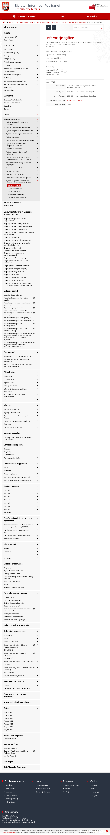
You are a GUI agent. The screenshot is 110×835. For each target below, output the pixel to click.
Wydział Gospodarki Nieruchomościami (19, 131)
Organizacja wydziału (15, 189)
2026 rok (7, 490)
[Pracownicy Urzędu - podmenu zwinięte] (37, 473)
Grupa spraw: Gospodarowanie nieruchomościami (14, 254)
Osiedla (6, 685)
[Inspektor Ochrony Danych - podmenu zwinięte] (37, 174)
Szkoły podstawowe (11, 642)
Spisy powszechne (12, 433)
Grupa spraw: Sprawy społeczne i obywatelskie (15, 220)
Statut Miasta (8, 40)
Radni (6, 468)
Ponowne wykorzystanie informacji (15, 695)
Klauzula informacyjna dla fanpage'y (16, 318)
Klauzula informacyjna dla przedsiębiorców (13, 325)
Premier (94, 792)
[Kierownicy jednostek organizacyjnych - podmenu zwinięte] (37, 477)
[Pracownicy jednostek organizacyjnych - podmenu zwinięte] (37, 480)
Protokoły (7, 78)
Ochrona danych (11, 291)
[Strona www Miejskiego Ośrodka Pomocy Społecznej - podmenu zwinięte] (37, 645)
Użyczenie (7, 558)
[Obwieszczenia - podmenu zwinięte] (37, 379)
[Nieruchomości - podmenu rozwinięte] (37, 544)
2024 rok (7, 497)
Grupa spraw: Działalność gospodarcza (17, 240)
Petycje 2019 (8, 727)
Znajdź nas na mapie (71, 785)
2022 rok (7, 503)
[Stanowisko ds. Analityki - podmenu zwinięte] (37, 167)
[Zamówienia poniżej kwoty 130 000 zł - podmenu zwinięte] (37, 535)
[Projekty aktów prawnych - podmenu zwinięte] (37, 62)
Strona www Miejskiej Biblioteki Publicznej (15, 654)
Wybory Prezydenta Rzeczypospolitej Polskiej (17, 417)
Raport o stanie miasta (12, 458)
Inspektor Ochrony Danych (15, 174)
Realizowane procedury (16, 194)
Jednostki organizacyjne (15, 631)
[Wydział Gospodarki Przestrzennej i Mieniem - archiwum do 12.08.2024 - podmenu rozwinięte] (37, 180)
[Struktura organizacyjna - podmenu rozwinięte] (37, 119)
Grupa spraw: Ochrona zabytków (15, 277)
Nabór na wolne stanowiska (16, 625)
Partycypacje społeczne (12, 614)
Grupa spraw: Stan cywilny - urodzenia (17, 223)
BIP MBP (7, 658)
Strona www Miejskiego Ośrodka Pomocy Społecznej (15, 646)
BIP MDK (7, 664)
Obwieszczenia (9, 379)
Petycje (7, 708)
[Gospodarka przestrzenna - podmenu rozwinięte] (37, 593)
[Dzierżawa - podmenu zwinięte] (37, 551)
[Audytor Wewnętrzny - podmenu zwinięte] (37, 171)
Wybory (7, 405)
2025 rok (7, 493)
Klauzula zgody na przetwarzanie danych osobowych (18, 304)
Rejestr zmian (10, 788)
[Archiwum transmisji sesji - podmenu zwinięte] (37, 74)
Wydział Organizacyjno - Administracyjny (20, 140)
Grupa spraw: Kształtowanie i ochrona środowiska (17, 262)
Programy (7, 452)
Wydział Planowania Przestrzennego (18, 127)
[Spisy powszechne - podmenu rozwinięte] (37, 433)
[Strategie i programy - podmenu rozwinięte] (37, 445)
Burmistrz (8, 96)
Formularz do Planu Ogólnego (14, 620)
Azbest (6, 584)
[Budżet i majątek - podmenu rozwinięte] (37, 486)
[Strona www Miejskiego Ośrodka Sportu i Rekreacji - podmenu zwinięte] (37, 667)
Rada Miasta (9, 45)
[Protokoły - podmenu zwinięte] (37, 77)
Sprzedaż (7, 548)
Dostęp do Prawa (12, 744)
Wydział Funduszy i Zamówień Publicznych (16, 153)
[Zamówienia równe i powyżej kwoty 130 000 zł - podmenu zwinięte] (37, 530)
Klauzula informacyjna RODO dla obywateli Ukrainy (15, 329)
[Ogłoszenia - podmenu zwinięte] (37, 376)
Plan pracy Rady (9, 59)
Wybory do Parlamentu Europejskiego (17, 421)
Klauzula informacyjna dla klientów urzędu (16, 299)
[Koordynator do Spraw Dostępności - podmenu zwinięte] (37, 177)
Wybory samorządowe (12, 409)
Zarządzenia (8, 106)
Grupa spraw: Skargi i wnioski (14, 280)
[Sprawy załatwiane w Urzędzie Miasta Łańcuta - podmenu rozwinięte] (37, 212)
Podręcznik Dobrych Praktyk (13, 617)
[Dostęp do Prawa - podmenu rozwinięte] (37, 744)
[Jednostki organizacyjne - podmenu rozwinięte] (37, 631)
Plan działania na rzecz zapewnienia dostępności (16, 360)
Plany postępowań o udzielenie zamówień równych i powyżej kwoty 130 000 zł (18, 526)
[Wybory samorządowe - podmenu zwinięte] (37, 409)
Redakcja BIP (9, 761)
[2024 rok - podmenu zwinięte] (37, 496)
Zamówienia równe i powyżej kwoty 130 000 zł (18, 531)
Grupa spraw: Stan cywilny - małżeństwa (18, 226)
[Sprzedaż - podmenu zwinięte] (37, 548)
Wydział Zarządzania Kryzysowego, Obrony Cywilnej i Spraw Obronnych (18, 158)
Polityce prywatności (9, 832)
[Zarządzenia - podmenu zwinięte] (37, 106)
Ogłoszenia (8, 376)
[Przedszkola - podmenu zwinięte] (37, 635)
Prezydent (94, 796)
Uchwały (7, 65)
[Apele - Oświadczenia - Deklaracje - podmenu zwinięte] (37, 84)
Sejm (93, 785)
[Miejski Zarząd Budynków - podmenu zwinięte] (37, 675)
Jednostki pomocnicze (14, 681)
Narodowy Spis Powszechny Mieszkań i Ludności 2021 (17, 438)
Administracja (10, 802)
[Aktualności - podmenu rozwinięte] (37, 372)
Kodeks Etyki (8, 205)
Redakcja (9, 785)
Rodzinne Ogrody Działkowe (14, 587)
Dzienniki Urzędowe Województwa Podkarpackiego (16, 752)
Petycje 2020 (8, 724)
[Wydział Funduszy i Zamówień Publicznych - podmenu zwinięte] (37, 152)
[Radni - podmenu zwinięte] (37, 467)
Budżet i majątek (11, 486)
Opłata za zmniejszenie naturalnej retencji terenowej (18, 578)
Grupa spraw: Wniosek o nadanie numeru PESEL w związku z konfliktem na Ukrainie (18, 284)
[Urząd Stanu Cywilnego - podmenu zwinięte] (37, 148)
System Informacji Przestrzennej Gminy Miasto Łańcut (17, 610)
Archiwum (7, 512)
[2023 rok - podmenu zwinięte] (37, 499)
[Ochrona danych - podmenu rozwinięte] (37, 291)
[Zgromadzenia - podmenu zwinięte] (37, 382)
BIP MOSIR (8, 672)
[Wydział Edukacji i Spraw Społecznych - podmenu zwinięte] (37, 133)
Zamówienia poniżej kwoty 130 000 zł (17, 535)
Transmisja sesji (9, 71)
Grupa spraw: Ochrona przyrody (15, 258)
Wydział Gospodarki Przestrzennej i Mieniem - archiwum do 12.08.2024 (61, 22)
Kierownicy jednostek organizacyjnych (17, 477)
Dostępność (9, 352)
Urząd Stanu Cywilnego (14, 149)
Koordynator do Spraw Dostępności (18, 177)
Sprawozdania (9, 455)
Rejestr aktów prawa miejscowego (13, 736)
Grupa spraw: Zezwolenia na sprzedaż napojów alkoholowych (17, 244)
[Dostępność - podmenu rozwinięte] (37, 352)
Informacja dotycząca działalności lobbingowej (16, 390)
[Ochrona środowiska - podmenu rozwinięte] (37, 564)
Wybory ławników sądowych (14, 427)
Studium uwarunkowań (12, 606)
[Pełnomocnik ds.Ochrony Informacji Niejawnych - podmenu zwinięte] (37, 162)
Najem (6, 555)
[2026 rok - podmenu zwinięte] (37, 490)
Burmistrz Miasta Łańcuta (13, 100)
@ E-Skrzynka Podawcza (15, 767)
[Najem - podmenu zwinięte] (37, 554)
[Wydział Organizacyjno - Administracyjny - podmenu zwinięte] (37, 140)
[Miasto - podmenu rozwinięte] (37, 33)
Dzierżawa (7, 552)
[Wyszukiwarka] (86, 27)
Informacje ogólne (95, 22)
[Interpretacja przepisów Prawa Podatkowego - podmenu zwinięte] (37, 394)
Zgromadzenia (9, 383)
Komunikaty (8, 87)
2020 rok (7, 509)
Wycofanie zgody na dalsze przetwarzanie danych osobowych (16, 309)
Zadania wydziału (14, 191)
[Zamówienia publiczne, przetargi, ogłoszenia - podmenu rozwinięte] (37, 518)
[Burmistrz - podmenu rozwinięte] (37, 96)
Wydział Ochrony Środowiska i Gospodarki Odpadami (16, 144)
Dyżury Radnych (9, 90)
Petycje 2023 (8, 715)
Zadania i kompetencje (12, 103)
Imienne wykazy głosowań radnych (16, 68)
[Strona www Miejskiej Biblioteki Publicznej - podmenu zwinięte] (37, 653)
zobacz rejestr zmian (74, 100)
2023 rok (7, 500)
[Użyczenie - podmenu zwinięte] (37, 558)
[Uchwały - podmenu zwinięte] (37, 65)
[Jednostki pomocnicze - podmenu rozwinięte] (37, 681)
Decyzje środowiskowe (12, 574)
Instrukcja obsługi (12, 799)
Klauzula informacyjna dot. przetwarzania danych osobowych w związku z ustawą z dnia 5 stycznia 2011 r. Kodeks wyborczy (18, 336)
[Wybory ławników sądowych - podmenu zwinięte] (37, 427)
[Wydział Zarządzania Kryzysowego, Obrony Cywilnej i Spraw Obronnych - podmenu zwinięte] (37, 157)
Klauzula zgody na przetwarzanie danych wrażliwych (18, 314)
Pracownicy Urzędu (10, 474)
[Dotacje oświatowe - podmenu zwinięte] (37, 385)
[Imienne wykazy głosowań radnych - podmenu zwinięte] (37, 68)
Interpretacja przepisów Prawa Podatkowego (14, 395)
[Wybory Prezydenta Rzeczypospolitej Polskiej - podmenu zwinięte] (37, 415)
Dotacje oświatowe (11, 386)
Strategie (7, 449)
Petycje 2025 (8, 712)
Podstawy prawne (42, 785)
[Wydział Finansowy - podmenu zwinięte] (37, 137)
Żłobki (6, 639)
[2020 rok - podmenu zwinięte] (37, 509)
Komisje (7, 56)
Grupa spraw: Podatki (11, 237)
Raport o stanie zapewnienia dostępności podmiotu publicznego (18, 365)
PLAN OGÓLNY (9, 597)
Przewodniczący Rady (11, 53)
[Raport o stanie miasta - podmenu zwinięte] (37, 457)
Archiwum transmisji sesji (12, 75)
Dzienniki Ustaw (9, 748)
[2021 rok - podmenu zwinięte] (37, 506)
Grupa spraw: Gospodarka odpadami (16, 266)
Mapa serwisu (10, 792)
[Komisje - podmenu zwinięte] (37, 55)
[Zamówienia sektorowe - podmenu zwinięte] (37, 538)
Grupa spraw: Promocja (12, 274)
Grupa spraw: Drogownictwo (14, 272)
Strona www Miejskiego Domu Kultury (17, 661)
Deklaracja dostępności (44, 792)
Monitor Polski (9, 756)
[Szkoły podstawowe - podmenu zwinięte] (37, 641)
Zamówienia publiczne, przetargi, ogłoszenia (19, 519)
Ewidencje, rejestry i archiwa (17, 197)
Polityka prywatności (43, 788)
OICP (5, 400)
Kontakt (67, 788)
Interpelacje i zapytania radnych (15, 81)
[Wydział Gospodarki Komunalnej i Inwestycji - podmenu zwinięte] (37, 122)
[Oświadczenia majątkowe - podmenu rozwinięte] (37, 463)
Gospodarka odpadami (12, 582)
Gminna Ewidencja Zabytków (14, 603)
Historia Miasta (9, 37)
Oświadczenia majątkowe (15, 463)
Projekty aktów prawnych (12, 62)
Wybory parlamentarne (12, 413)
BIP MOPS (7, 650)
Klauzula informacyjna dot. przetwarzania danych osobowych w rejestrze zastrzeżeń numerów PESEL (18, 344)
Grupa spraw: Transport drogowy (15, 269)
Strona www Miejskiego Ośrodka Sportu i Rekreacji (18, 668)
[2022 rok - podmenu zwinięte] (37, 503)
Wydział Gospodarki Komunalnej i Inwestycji (17, 123)
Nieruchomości (10, 544)
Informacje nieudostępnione (16, 702)
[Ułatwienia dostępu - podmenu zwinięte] (24, 16)
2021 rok (7, 506)
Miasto (7, 33)
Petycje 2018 (8, 730)
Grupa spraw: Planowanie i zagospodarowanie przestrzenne (15, 249)
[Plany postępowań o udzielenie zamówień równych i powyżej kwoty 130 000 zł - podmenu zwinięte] (37, 524)
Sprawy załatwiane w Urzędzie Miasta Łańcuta (18, 213)
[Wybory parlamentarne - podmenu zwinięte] (37, 412)
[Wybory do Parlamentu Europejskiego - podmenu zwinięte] (37, 421)
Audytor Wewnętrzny (13, 171)
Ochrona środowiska (13, 564)
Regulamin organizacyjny (12, 202)
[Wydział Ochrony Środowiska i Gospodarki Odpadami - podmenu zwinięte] (37, 143)
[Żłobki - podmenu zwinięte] (37, 638)
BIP (65, 792)
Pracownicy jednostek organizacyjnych (17, 480)
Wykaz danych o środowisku (14, 571)
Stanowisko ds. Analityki (14, 168)
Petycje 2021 (8, 721)
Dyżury (6, 109)
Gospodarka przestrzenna (15, 593)
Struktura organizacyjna (25, 22)
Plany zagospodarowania (12, 600)
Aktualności (9, 372)
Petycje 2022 (8, 718)
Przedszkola (8, 635)
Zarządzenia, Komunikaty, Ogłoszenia (17, 688)
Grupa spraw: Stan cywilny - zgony (16, 229)
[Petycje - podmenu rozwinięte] (37, 708)
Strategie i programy (13, 445)
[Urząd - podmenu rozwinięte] (37, 114)
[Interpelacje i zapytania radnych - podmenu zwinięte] (37, 81)
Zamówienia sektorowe (12, 539)
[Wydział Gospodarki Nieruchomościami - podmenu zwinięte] (37, 130)
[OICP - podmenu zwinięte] (37, 399)
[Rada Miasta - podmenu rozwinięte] (37, 45)
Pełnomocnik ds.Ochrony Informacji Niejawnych (18, 164)
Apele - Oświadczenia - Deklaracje (16, 84)
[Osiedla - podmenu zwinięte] (37, 685)
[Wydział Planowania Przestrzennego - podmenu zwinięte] (37, 127)
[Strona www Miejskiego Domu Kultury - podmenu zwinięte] (37, 661)
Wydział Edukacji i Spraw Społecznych (19, 134)
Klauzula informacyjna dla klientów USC (17, 321)
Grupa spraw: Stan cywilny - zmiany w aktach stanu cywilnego (19, 233)
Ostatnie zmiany (11, 795)
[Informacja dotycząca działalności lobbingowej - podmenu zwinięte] (37, 389)
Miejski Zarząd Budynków (13, 676)
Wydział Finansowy (12, 137)
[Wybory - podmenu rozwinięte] (37, 405)
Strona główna (11, 27)
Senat (93, 789)
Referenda (7, 424)
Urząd (11, 22)
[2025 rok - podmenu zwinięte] (37, 493)
